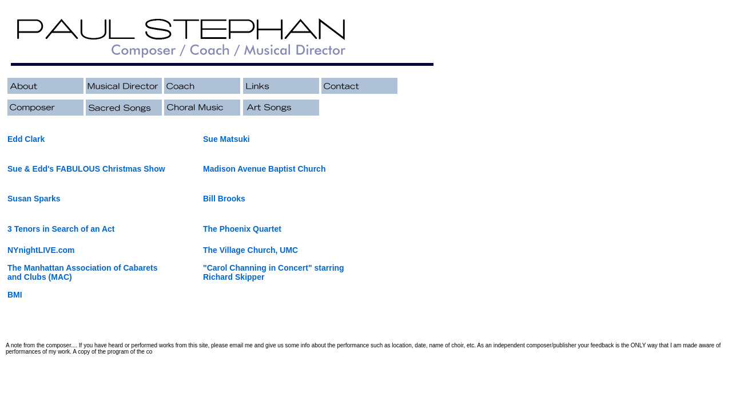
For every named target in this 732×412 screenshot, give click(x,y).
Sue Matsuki (226, 139)
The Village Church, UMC (250, 250)
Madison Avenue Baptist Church (264, 168)
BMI (14, 294)
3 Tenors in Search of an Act (61, 228)
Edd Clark (26, 139)
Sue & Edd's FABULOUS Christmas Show (86, 168)
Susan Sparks (34, 198)
